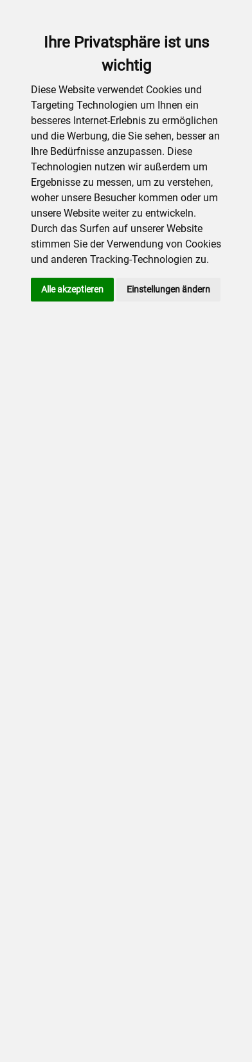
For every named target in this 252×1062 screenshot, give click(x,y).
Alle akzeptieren (72, 289)
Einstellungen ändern (168, 289)
